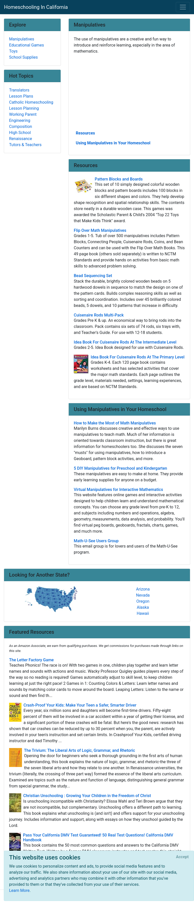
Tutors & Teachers (25, 144)
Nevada (143, 595)
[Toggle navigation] (183, 7)
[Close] (182, 857)
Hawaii (143, 613)
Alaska (143, 607)
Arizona (143, 589)
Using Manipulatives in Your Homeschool (113, 143)
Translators (19, 90)
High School (20, 132)
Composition (20, 126)
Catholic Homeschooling (31, 102)
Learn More (19, 890)
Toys (13, 51)
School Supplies (23, 57)
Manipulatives (21, 39)
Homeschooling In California (36, 7)
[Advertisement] (129, 91)
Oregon (143, 601)
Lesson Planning (24, 108)
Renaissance (20, 138)
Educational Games (26, 45)
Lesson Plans (21, 96)
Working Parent (23, 114)
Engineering (19, 120)
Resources (85, 133)
